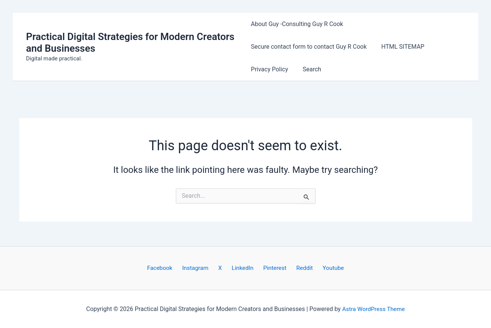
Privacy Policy (269, 69)
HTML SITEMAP (400, 46)
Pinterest (272, 267)
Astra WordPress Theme (373, 309)
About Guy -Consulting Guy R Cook (297, 24)
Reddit (298, 267)
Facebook (169, 267)
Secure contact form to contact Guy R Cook (309, 46)
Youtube (324, 267)
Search (309, 69)
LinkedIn (242, 267)
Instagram (201, 267)
